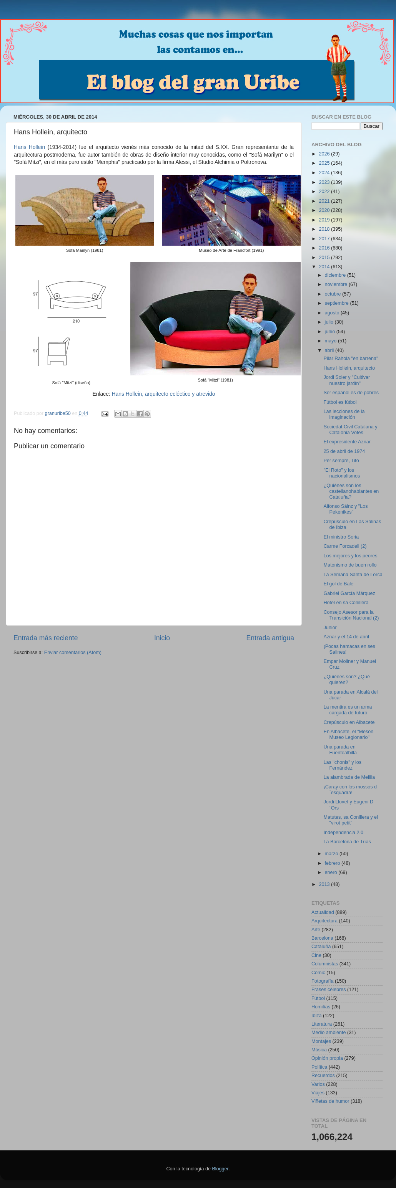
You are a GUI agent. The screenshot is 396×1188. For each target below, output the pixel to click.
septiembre (337, 303)
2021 (325, 201)
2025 (325, 163)
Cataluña (321, 946)
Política (319, 1067)
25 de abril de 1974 (344, 451)
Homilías (320, 1007)
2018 (325, 229)
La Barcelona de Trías (347, 841)
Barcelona (322, 938)
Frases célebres (328, 989)
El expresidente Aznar (347, 441)
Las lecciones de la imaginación (343, 414)
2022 (325, 191)
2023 (325, 182)
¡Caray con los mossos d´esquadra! (350, 789)
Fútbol (318, 998)
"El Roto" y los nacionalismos (341, 473)
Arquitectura (324, 921)
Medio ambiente (328, 1032)
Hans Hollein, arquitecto (349, 368)
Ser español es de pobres (351, 392)
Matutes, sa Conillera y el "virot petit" (350, 820)
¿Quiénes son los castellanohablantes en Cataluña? (351, 491)
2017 (325, 238)
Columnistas (324, 964)
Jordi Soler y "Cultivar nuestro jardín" (346, 380)
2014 (325, 266)
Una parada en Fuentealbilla (339, 749)
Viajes (317, 1092)
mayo (331, 341)
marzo (332, 853)
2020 (325, 210)
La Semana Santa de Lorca (352, 574)
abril (330, 350)
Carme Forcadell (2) (344, 546)
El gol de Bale (338, 584)
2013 (325, 884)
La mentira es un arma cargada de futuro (347, 709)
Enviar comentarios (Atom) (72, 652)
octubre (334, 294)
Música (319, 1050)
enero (332, 872)
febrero (333, 863)
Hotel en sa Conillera (345, 602)
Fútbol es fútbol (339, 402)
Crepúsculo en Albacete (348, 722)
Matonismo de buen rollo (349, 565)
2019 (325, 220)
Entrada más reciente (45, 638)
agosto (333, 313)
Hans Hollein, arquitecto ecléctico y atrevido (163, 394)
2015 (325, 257)
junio (330, 331)
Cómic (318, 972)
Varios (318, 1084)
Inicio (162, 638)
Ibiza (316, 1015)
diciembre (336, 275)
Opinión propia (327, 1058)
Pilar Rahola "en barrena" (350, 358)
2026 (325, 154)
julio (330, 322)
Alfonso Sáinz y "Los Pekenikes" (345, 509)
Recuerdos (323, 1075)
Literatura (321, 1024)
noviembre (337, 284)
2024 (325, 172)
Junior (329, 627)
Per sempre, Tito (341, 460)
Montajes (321, 1041)
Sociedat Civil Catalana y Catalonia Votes (350, 429)
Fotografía (322, 981)
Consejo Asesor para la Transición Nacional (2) (351, 615)
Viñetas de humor (330, 1101)
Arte (315, 929)
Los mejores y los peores (350, 555)
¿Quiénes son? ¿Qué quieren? (346, 679)
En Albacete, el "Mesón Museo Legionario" (348, 734)
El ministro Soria (341, 537)
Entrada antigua (270, 638)
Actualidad (322, 912)
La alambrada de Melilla (349, 777)
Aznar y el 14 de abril (346, 636)
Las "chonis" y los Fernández (342, 765)
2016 (325, 248)
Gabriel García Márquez (349, 593)
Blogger (220, 1168)
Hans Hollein (29, 147)
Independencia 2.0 (343, 832)
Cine (316, 955)
